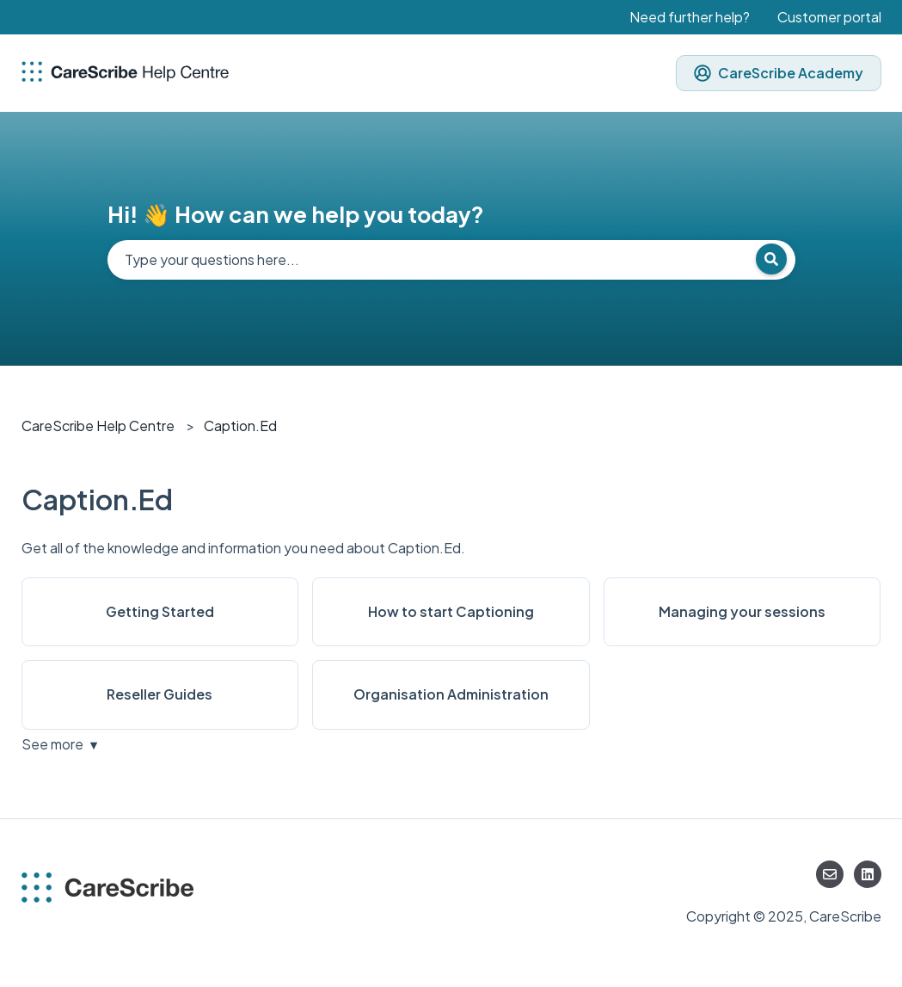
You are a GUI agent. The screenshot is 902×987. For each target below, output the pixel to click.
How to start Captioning (451, 611)
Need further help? (689, 17)
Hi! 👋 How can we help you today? (295, 214)
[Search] (771, 259)
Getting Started (160, 611)
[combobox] (451, 260)
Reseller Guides (159, 694)
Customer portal (829, 17)
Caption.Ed (240, 425)
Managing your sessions (742, 611)
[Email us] (830, 874)
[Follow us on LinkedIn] (867, 874)
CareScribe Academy (778, 73)
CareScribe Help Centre (98, 425)
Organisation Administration (451, 694)
